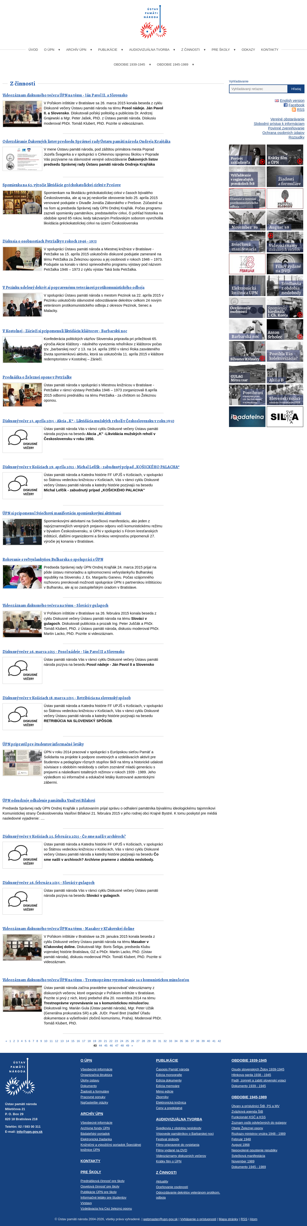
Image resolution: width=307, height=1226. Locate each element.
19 (94, 1041)
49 (127, 1045)
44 (100, 1045)
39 (203, 1041)
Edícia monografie (169, 1075)
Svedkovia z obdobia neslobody (178, 1128)
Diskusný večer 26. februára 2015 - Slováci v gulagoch (49, 882)
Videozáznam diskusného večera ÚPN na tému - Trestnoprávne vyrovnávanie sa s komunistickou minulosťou (96, 980)
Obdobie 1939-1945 (129, 64)
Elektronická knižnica (171, 1102)
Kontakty (270, 50)
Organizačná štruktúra (96, 1075)
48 (122, 1045)
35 (181, 1041)
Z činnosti (190, 50)
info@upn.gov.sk (30, 1132)
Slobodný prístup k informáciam (279, 124)
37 (192, 1041)
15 (72, 1041)
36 (186, 1041)
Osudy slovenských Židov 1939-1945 (258, 1069)
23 (116, 1041)
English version (292, 101)
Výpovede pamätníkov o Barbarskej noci (185, 1134)
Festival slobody (167, 1139)
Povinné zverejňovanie (286, 128)
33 (170, 1041)
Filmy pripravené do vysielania (177, 1145)
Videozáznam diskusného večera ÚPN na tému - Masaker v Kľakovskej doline (68, 928)
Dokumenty (89, 1086)
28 (143, 1041)
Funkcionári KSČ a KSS (249, 1117)
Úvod (33, 50)
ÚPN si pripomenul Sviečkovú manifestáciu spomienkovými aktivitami (62, 513)
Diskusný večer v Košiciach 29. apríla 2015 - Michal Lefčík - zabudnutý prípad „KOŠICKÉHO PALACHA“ (91, 467)
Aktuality (162, 1181)
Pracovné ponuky (93, 1097)
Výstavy (86, 1203)
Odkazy (248, 50)
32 (165, 1041)
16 (78, 1041)
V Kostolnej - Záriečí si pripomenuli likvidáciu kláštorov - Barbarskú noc (65, 331)
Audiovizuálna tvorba (149, 50)
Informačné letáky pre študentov (103, 1197)
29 (148, 1041)
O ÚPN (49, 50)
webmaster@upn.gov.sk (160, 1219)
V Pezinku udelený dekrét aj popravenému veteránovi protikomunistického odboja (73, 287)
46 (111, 1045)
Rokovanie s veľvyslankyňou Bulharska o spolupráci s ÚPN (53, 559)
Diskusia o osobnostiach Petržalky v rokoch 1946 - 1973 (50, 241)
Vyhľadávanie (238, 81)
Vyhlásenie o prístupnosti (198, 1219)
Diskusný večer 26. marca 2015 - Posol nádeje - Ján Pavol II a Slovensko (64, 651)
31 (159, 1041)
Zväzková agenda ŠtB (247, 1111)
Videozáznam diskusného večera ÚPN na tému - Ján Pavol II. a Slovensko (65, 95)
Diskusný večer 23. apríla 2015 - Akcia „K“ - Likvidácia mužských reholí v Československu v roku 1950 (88, 421)
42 (219, 1041)
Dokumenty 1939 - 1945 (249, 1086)
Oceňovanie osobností (172, 1187)
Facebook (296, 105)
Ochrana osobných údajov (283, 133)
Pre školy (221, 50)
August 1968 (241, 1145)
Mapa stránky (228, 1219)
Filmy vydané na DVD (171, 1150)
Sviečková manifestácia (248, 1156)
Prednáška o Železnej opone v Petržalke (37, 377)
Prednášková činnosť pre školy (103, 1181)
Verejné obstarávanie (287, 119)
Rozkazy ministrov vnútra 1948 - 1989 (259, 1134)
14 (67, 1041)
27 (137, 1041)
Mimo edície (164, 1091)
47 (116, 1045)
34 (175, 1041)
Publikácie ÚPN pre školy (99, 1192)
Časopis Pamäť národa (172, 1069)
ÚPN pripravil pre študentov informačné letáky (43, 744)
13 (61, 1041)
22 (110, 1041)
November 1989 (243, 1161)
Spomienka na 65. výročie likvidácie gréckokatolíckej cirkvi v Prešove (62, 185)
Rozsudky (296, 137)
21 (105, 1041)
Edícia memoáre (167, 1086)
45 (105, 1045)
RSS (300, 110)
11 (51, 1041)
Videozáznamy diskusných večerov (181, 1156)
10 (45, 1041)
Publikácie (107, 50)
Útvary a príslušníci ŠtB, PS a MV (256, 1106)
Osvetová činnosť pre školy (100, 1186)
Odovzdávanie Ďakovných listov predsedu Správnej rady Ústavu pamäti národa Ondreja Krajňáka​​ (86, 141)
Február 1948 (241, 1139)
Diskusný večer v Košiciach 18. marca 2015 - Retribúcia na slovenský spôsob (67, 698)
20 (99, 1041)
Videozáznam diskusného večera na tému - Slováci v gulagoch (55, 605)
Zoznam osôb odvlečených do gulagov (259, 1122)
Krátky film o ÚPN (168, 1161)
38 (197, 1041)
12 (56, 1041)
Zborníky (162, 1097)
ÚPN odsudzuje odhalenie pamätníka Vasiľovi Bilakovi (49, 800)
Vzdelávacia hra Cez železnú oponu (106, 1208)
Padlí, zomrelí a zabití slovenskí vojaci (259, 1080)
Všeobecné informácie (96, 1069)
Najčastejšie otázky (94, 1102)
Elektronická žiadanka (96, 1139)
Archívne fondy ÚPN (95, 1128)
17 (83, 1041)
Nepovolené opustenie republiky (254, 1150)
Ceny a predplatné (169, 1108)
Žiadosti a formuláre (95, 1091)
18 (89, 1041)
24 (121, 1041)
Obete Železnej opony (247, 1128)
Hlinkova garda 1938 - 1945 (251, 1075)
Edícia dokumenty (169, 1080)
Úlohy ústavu (90, 1080)
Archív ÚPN (76, 50)
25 (127, 1041)
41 (213, 1041)
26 (132, 1041)
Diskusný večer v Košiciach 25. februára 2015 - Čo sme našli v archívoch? (64, 836)
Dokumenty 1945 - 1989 (249, 1167)
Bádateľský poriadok (95, 1134)
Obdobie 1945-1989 (172, 64)
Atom (253, 1219)
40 (208, 1041)
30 (154, 1041)
